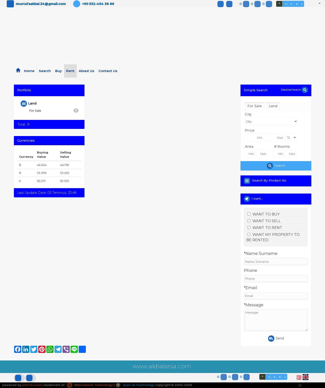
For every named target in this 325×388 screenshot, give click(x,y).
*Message (253, 305)
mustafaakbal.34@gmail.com (41, 4)
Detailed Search (294, 89)
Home (29, 71)
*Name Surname (260, 253)
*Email (250, 287)
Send (276, 338)
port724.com (32, 385)
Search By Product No (270, 180)
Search (45, 71)
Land (29, 103)
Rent (70, 71)
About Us (86, 71)
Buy (58, 71)
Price (249, 130)
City (248, 114)
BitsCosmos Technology (90, 385)
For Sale (53, 111)
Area (249, 146)
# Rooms (282, 146)
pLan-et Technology (135, 385)
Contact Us (107, 71)
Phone (250, 270)
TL (286, 4)
